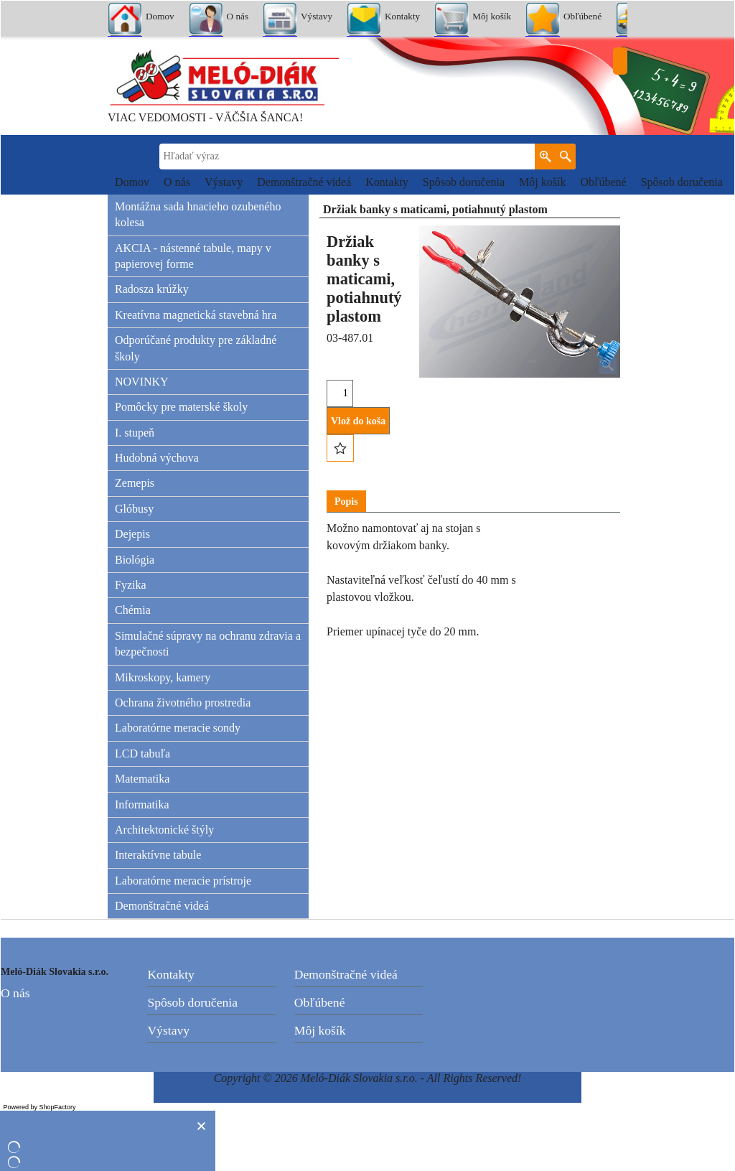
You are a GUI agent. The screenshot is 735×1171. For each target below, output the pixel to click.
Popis (346, 501)
